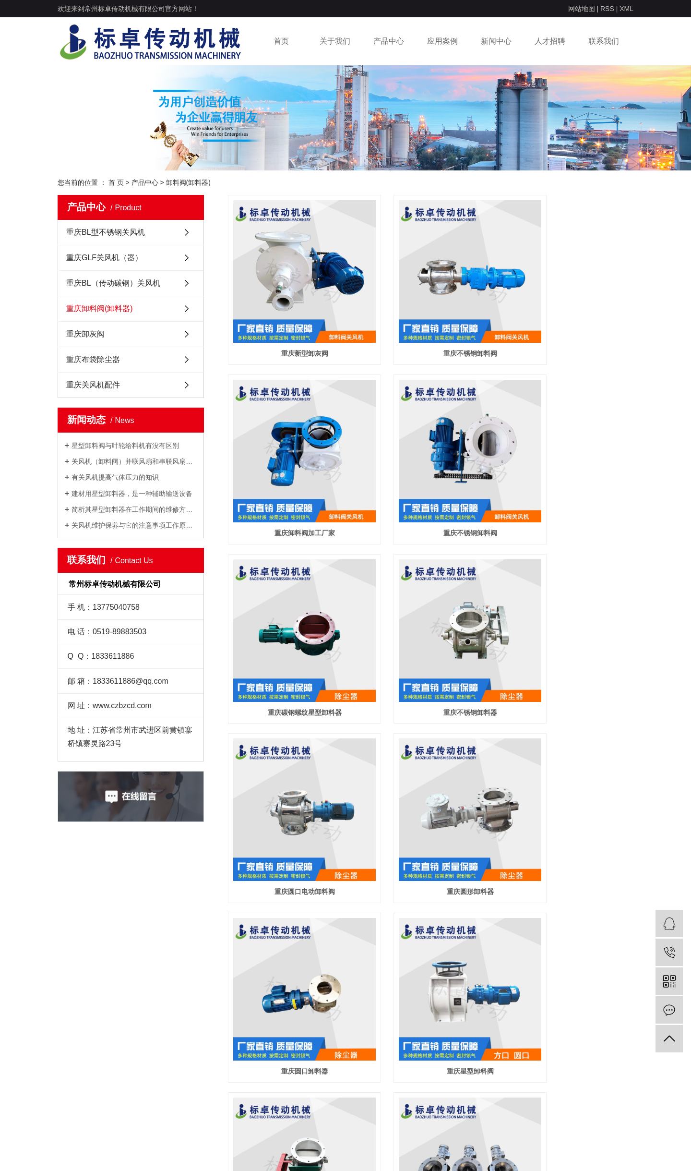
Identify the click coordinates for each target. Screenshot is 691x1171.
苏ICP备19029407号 (272, 1151)
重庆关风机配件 (93, 385)
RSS (607, 8)
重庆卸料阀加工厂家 (570, 327)
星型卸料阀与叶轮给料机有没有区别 (125, 445)
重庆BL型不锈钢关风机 (105, 232)
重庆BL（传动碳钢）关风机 (113, 283)
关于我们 (335, 41)
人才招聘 (550, 41)
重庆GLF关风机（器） (104, 258)
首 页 (116, 182)
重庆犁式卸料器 (430, 786)
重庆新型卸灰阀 (291, 327)
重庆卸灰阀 (85, 334)
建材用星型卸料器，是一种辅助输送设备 (131, 493)
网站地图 (581, 8)
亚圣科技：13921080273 (601, 1151)
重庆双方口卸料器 (291, 939)
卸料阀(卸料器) (188, 182)
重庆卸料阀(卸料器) (99, 308)
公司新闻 (242, 1034)
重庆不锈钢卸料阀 (430, 327)
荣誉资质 (70, 1049)
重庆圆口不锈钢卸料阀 (570, 786)
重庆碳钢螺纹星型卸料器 (430, 480)
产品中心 (388, 41)
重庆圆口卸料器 (570, 633)
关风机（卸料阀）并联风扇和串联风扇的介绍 (134, 461)
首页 (281, 41)
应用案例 (442, 41)
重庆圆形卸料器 (430, 633)
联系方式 (329, 1034)
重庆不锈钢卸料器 (570, 480)
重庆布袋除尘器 (93, 359)
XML (626, 8)
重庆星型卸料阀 (291, 786)
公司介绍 (70, 1034)
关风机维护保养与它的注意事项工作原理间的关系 (134, 525)
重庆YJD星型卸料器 (431, 939)
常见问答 (242, 1063)
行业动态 (242, 1049)
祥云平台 (527, 1151)
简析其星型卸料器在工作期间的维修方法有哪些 (134, 509)
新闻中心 (496, 41)
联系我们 (603, 41)
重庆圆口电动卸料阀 (291, 633)
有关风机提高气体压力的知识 (115, 477)
